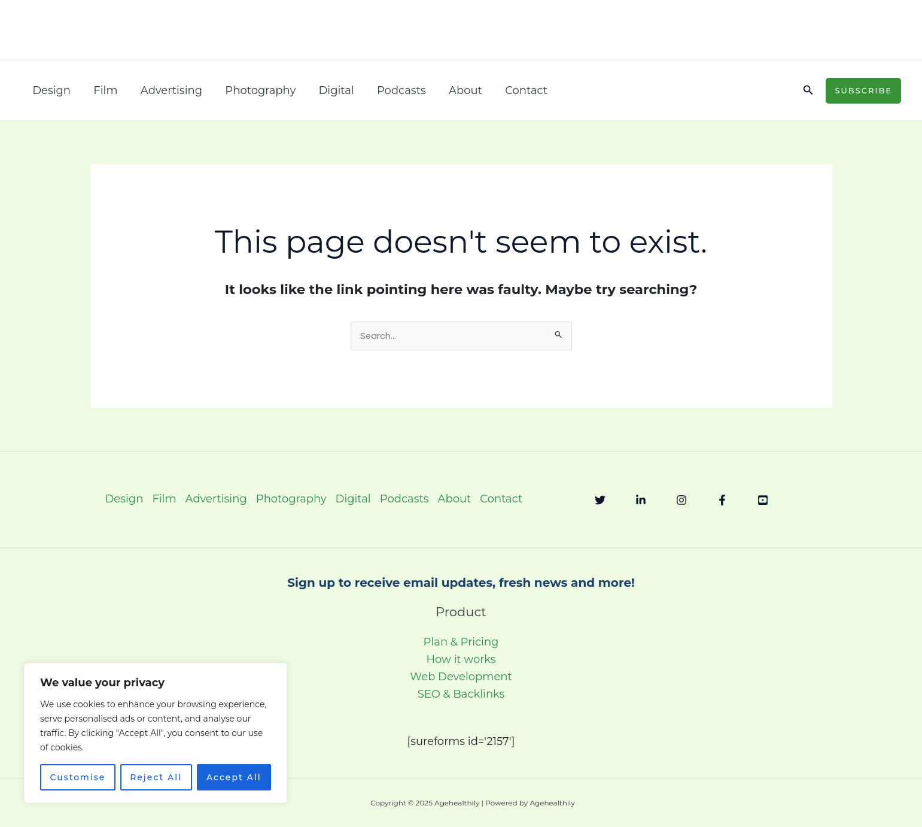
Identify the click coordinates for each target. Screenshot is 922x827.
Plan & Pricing (461, 642)
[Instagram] (681, 500)
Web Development (461, 677)
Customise (77, 777)
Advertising (168, 90)
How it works (460, 660)
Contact (516, 90)
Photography (255, 90)
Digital (330, 90)
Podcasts (393, 90)
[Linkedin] (640, 500)
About (456, 90)
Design (51, 90)
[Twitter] (600, 500)
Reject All (156, 777)
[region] (155, 733)
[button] (808, 90)
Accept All (233, 777)
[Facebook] (722, 500)
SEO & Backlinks (461, 694)
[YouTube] (762, 500)
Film (103, 90)
